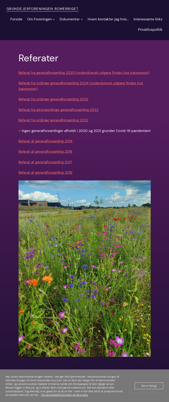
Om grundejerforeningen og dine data (64, 395)
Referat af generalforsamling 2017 (45, 162)
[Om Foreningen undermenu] (54, 19)
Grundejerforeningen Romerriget (43, 9)
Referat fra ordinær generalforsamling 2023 (53, 99)
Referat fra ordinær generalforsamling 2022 (53, 120)
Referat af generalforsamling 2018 (45, 151)
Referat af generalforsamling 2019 (45, 141)
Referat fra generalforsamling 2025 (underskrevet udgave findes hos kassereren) (84, 72)
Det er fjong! (149, 386)
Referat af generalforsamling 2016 (45, 172)
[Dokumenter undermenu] (82, 19)
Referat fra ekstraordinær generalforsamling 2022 (58, 110)
